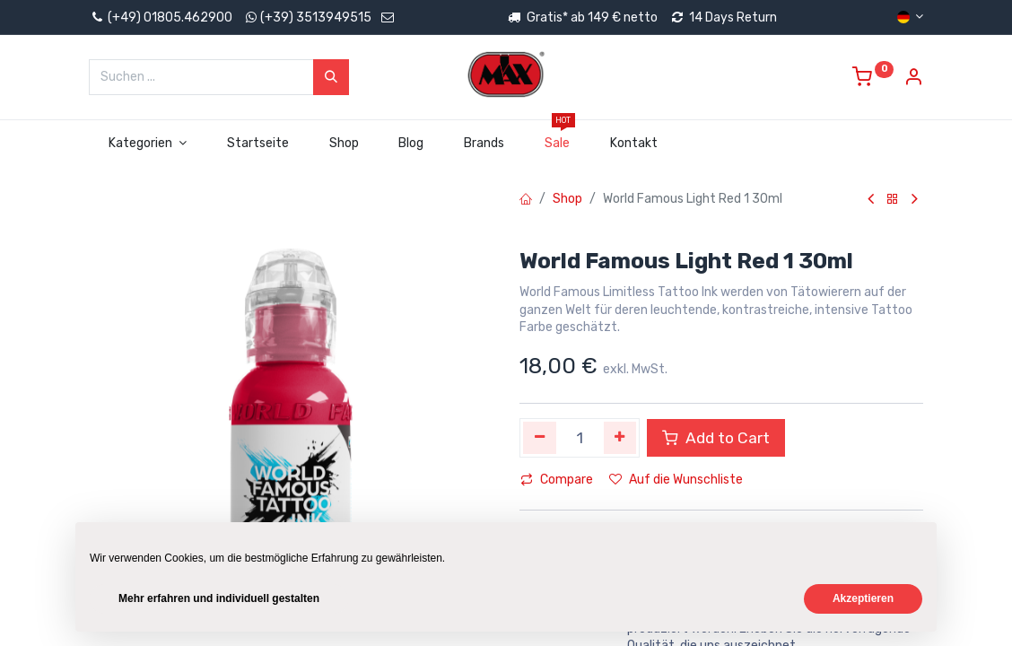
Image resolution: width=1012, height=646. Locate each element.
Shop (567, 198)
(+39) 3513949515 (315, 17)
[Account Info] (913, 79)
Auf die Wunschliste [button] (676, 479)
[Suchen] (331, 77)
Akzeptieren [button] (863, 598)
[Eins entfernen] (539, 438)
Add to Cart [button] (716, 438)
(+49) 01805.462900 (160, 17)
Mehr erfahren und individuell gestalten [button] (218, 598)
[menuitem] (257, 143)
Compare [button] (556, 479)
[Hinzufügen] (620, 438)
